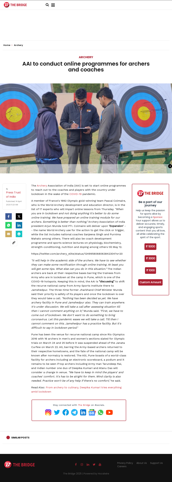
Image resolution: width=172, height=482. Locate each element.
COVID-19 (75, 194)
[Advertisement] (86, 30)
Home (7, 45)
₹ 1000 (150, 270)
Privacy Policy (125, 463)
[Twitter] (19, 216)
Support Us (156, 463)
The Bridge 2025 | (73, 473)
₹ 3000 (150, 258)
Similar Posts (20, 437)
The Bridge (84, 405)
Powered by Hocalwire (96, 473)
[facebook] (8, 216)
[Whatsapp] (8, 225)
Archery (86, 57)
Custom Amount (150, 282)
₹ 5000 (150, 246)
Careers (121, 466)
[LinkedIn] (19, 225)
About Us (141, 463)
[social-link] (13, 242)
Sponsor (157, 217)
